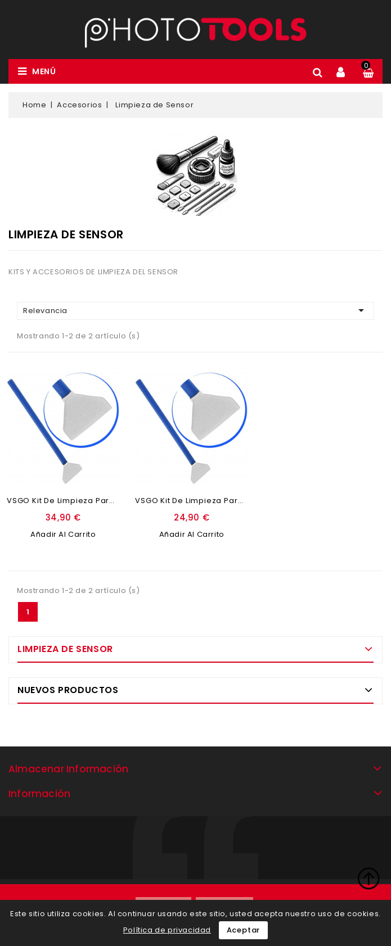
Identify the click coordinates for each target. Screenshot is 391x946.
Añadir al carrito (63, 534)
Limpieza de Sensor (65, 648)
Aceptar (243, 930)
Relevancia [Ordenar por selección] (195, 310)
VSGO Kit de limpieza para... (64, 500)
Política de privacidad (167, 930)
